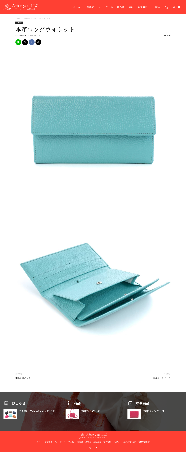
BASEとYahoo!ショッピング (36, 411)
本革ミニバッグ (23, 378)
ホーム (18, 19)
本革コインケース (162, 378)
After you (22, 35)
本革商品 (26, 19)
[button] (166, 7)
